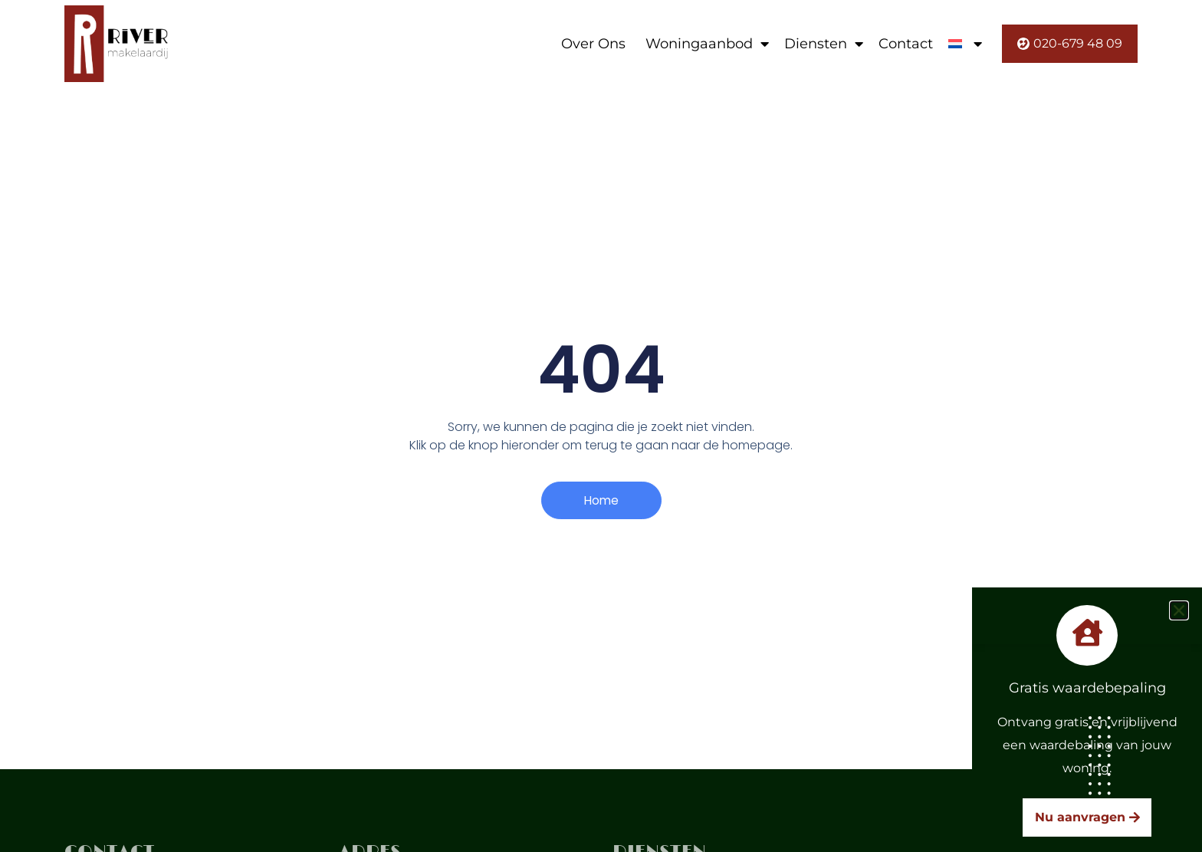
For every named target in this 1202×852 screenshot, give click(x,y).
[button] (1179, 610)
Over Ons (593, 43)
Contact (906, 43)
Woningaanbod (707, 43)
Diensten (823, 43)
